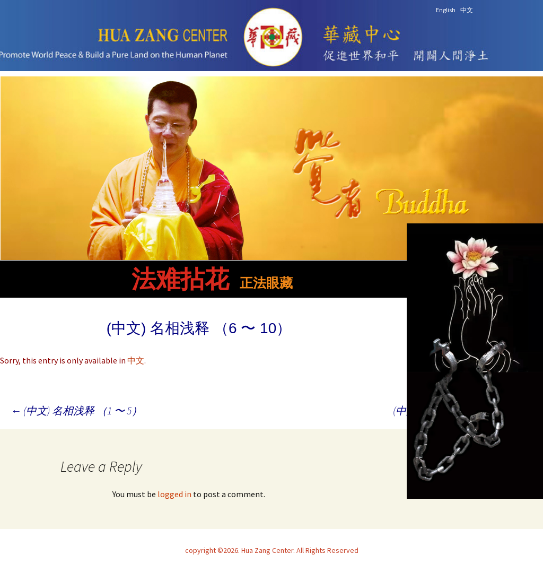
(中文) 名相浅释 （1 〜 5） (76, 410)
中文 (135, 360)
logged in (174, 494)
